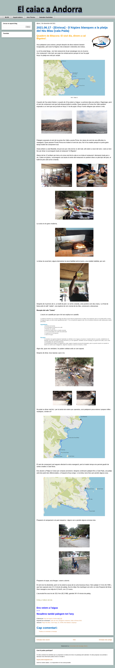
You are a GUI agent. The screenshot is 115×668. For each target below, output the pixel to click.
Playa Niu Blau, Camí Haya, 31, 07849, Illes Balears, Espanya (59, 622)
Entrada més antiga (105, 640)
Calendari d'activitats (46, 17)
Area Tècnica (31, 17)
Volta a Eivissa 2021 (76, 620)
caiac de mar (54, 620)
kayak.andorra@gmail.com (44, 659)
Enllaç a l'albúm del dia (44, 600)
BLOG (7, 17)
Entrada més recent (43, 640)
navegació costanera (64, 620)
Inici (74, 640)
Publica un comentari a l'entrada (48, 631)
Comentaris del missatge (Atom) (78, 646)
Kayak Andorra (18, 17)
